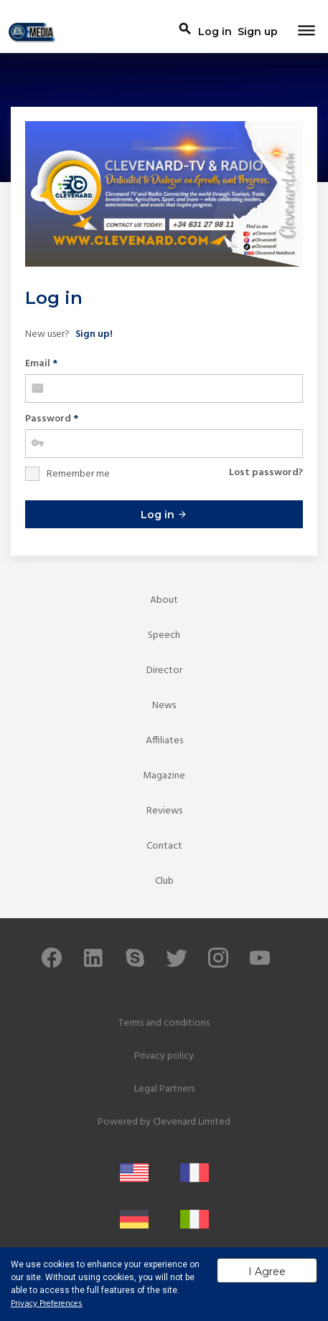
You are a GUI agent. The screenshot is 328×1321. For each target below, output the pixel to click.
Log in (164, 514)
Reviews (164, 811)
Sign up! (94, 334)
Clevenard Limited (191, 1122)
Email (41, 363)
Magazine (164, 776)
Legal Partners (164, 1089)
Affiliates (164, 741)
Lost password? (266, 472)
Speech (164, 635)
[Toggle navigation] (306, 31)
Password (51, 418)
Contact (164, 846)
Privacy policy (164, 1056)
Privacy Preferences (47, 1304)
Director (164, 670)
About (164, 600)
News (164, 705)
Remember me (78, 474)
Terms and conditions (164, 1023)
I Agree (267, 1271)
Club (164, 881)
